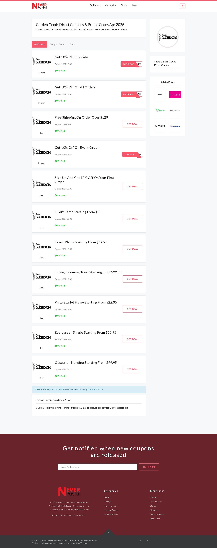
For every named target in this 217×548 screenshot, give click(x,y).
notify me (149, 467)
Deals (72, 44)
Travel (106, 497)
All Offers (39, 44)
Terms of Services (158, 514)
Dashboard (95, 5)
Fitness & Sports (111, 506)
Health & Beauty (111, 510)
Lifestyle (108, 501)
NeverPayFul (53, 540)
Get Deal (132, 124)
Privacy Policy (79, 515)
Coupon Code (57, 44)
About (54, 515)
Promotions (155, 518)
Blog (134, 5)
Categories (110, 5)
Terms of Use (65, 515)
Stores (124, 5)
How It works (156, 501)
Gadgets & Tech (111, 514)
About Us (154, 510)
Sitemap (153, 497)
